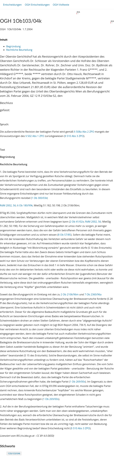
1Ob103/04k (14, 453)
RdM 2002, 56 (8, 205)
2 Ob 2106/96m (69, 294)
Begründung (13, 46)
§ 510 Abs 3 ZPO (74, 136)
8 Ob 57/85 (64, 234)
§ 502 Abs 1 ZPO (35, 136)
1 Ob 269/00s (77, 381)
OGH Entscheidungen (37, 4)
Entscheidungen (12, 4)
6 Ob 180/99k (25, 205)
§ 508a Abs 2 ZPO (84, 131)
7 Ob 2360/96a (92, 294)
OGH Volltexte (61, 4)
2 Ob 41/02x (77, 221)
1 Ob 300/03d (39, 198)
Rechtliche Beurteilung (19, 50)
